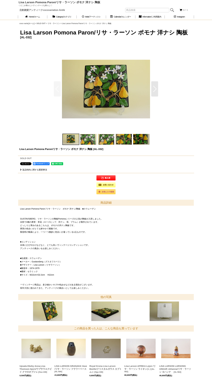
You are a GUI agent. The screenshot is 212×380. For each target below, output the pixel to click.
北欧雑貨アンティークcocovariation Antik (42, 10)
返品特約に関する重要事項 (33, 170)
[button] (154, 89)
